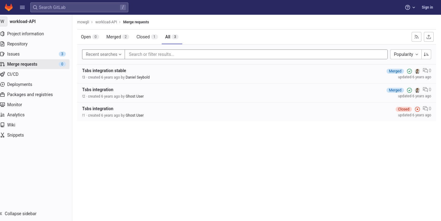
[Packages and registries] (39, 94)
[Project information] (39, 34)
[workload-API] (39, 21)
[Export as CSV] (429, 37)
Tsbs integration (103, 89)
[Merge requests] (39, 64)
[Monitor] (39, 105)
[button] (22, 7)
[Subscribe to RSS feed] (416, 37)
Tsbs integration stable (110, 70)
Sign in (427, 7)
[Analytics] (39, 115)
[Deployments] (39, 84)
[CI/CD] (39, 74)
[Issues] (39, 54)
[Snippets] (39, 135)
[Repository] (39, 44)
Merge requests (142, 22)
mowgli (89, 22)
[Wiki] (39, 125)
